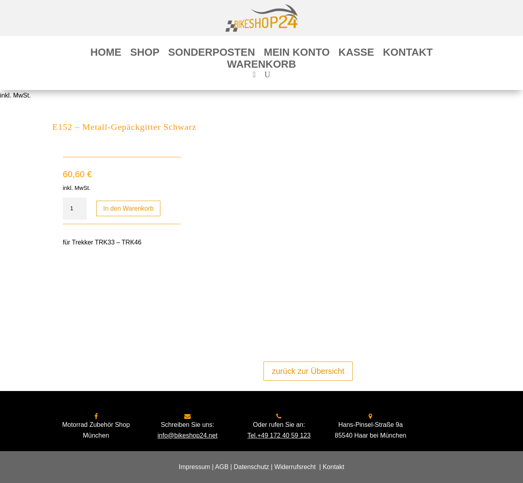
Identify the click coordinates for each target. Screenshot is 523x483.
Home (105, 53)
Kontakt (408, 53)
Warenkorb (261, 65)
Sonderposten (211, 53)
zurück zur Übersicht (308, 371)
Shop (145, 53)
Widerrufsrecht (295, 466)
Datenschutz (251, 466)
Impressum (194, 466)
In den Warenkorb (128, 208)
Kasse (356, 53)
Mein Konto (297, 53)
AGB (221, 466)
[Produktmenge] (75, 209)
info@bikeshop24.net (188, 435)
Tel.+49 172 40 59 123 (279, 435)
